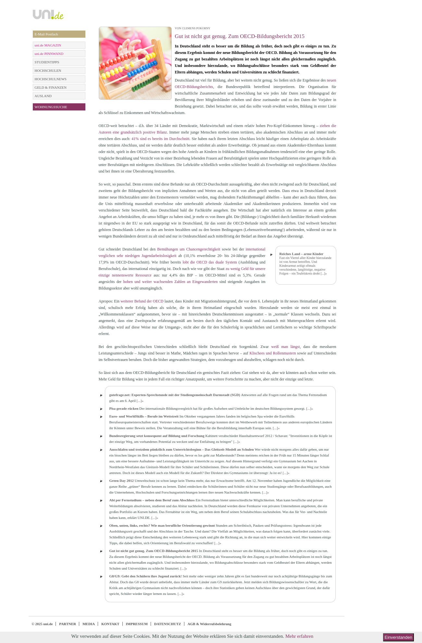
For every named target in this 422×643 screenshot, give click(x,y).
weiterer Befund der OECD (141, 301)
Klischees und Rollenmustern (272, 353)
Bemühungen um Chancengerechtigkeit (188, 249)
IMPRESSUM (137, 624)
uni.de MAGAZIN (48, 45)
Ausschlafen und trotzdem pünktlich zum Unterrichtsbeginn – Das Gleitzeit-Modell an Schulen (181, 449)
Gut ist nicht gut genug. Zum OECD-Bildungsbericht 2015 (153, 551)
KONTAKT (110, 624)
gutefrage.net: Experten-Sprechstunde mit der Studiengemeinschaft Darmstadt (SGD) (174, 395)
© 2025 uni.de (42, 624)
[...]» (324, 273)
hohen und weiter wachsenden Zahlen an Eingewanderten (170, 281)
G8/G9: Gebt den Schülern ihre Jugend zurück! (145, 576)
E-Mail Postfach (46, 34)
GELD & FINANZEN (51, 87)
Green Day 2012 (121, 480)
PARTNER (67, 624)
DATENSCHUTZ (167, 624)
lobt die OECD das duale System (209, 262)
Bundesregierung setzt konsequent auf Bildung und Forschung (157, 436)
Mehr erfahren (299, 636)
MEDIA (88, 624)
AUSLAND (43, 96)
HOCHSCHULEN (48, 70)
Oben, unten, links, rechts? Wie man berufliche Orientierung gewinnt (162, 525)
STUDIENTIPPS (47, 62)
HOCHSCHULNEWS (51, 79)
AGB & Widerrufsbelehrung (209, 624)
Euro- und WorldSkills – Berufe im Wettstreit (144, 416)
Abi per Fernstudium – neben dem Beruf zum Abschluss (152, 500)
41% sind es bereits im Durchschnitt (160, 138)
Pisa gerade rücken (124, 408)
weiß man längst (285, 346)
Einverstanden (398, 637)
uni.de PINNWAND (49, 54)
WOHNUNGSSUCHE (51, 107)
